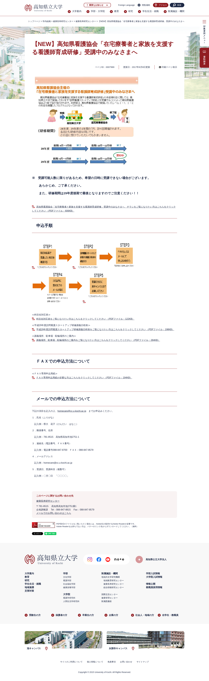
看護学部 (67, 580)
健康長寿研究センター (86, 21)
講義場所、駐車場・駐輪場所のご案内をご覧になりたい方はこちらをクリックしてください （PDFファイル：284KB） (98, 340)
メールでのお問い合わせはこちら (53, 513)
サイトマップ (143, 662)
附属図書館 (106, 601)
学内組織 (47, 21)
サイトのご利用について (71, 662)
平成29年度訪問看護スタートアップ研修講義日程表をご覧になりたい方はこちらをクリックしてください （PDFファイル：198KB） (105, 329)
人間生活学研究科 (71, 601)
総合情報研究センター (113, 587)
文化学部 (67, 577)
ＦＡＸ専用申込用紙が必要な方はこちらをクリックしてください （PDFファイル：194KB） (84, 377)
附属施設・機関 (176, 11)
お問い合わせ (126, 662)
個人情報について (95, 662)
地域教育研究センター (113, 580)
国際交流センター (109, 594)
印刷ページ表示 (169, 67)
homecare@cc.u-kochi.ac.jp (71, 411)
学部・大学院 (98, 11)
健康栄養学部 (69, 587)
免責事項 (112, 662)
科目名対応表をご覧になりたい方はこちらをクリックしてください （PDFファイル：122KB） (85, 319)
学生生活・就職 (150, 11)
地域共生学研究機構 (110, 577)
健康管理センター (109, 598)
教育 (116, 11)
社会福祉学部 (69, 584)
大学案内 (76, 11)
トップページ (34, 21)
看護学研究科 (69, 598)
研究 (130, 11)
